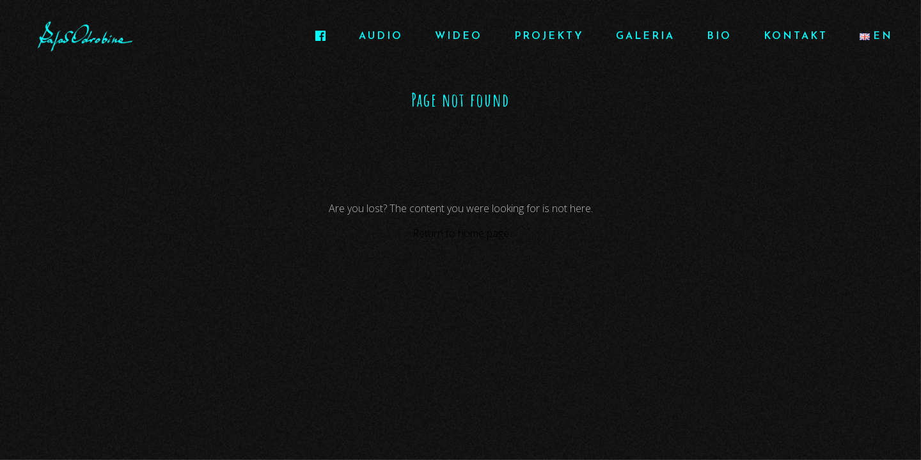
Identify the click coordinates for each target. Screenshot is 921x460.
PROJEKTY (549, 36)
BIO (719, 36)
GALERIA (645, 36)
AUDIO (381, 36)
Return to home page (461, 233)
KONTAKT (796, 36)
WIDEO (458, 36)
